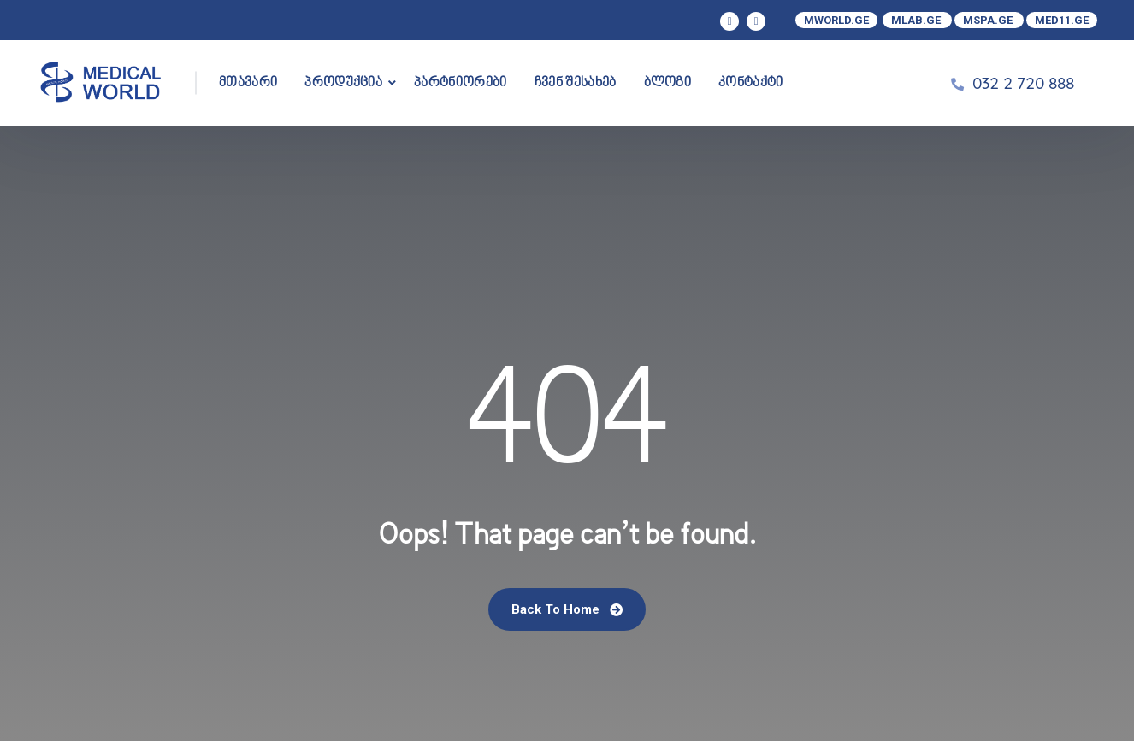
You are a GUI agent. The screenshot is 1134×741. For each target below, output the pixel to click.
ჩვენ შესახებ (576, 83)
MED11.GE (1062, 20)
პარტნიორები (460, 83)
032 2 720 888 (1023, 83)
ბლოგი (668, 83)
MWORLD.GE (836, 20)
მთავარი (248, 83)
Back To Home (567, 609)
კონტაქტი (750, 83)
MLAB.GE (917, 20)
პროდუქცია (343, 83)
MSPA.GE (989, 20)
